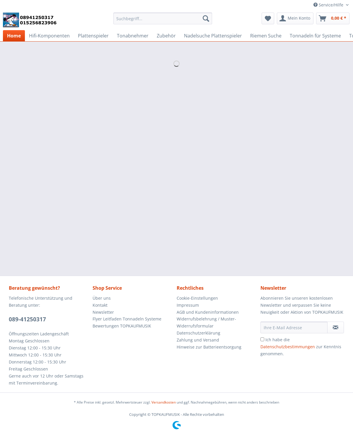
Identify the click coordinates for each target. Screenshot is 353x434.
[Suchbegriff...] (162, 18)
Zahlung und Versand (198, 340)
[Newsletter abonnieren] (335, 327)
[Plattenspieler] (93, 35)
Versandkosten (163, 402)
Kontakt (100, 305)
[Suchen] (206, 18)
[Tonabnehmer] (133, 35)
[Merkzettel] (268, 18)
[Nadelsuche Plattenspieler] (213, 35)
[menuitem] (162, 21)
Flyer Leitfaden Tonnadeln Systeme (127, 319)
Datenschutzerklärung (198, 333)
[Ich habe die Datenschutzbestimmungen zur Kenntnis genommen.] (262, 339)
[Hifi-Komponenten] (49, 35)
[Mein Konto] (295, 18)
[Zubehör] (166, 35)
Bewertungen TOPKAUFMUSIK (122, 326)
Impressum (188, 305)
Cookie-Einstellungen (197, 298)
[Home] (14, 35)
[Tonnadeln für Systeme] (315, 35)
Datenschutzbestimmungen (287, 346)
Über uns (102, 298)
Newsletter (103, 312)
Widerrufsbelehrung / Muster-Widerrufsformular (206, 322)
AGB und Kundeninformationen (208, 312)
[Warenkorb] (332, 18)
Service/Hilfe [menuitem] (329, 5)
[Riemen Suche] (266, 35)
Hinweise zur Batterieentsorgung (209, 347)
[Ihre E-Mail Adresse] (294, 327)
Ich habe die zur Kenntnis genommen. (300, 346)
